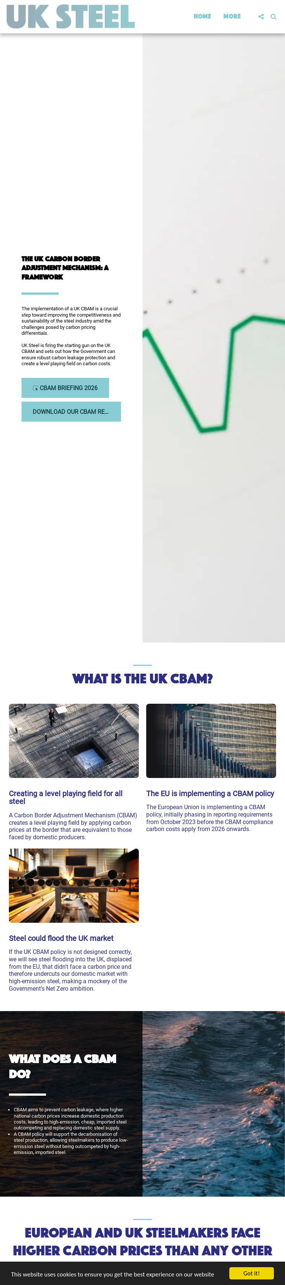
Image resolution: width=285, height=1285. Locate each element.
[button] (261, 16)
